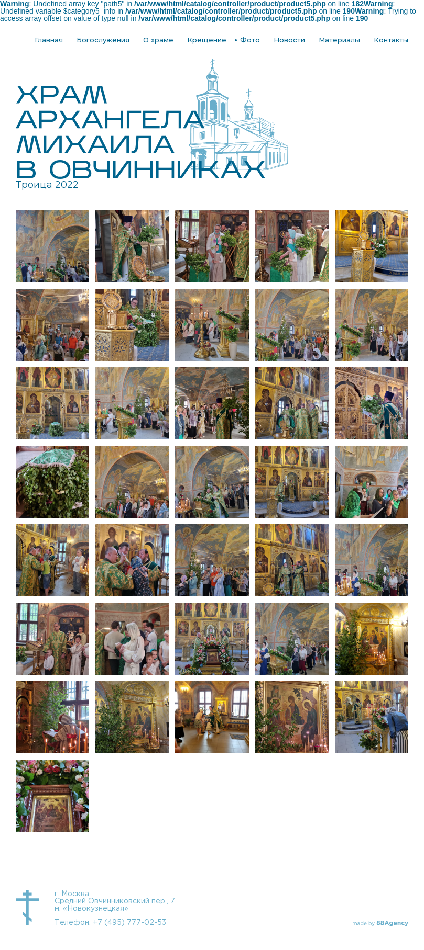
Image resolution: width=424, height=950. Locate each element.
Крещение (206, 40)
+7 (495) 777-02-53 (129, 923)
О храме (158, 40)
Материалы (339, 40)
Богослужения (103, 40)
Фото (250, 40)
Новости (289, 40)
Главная (49, 40)
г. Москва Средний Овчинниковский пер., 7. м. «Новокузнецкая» (116, 901)
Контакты (391, 40)
